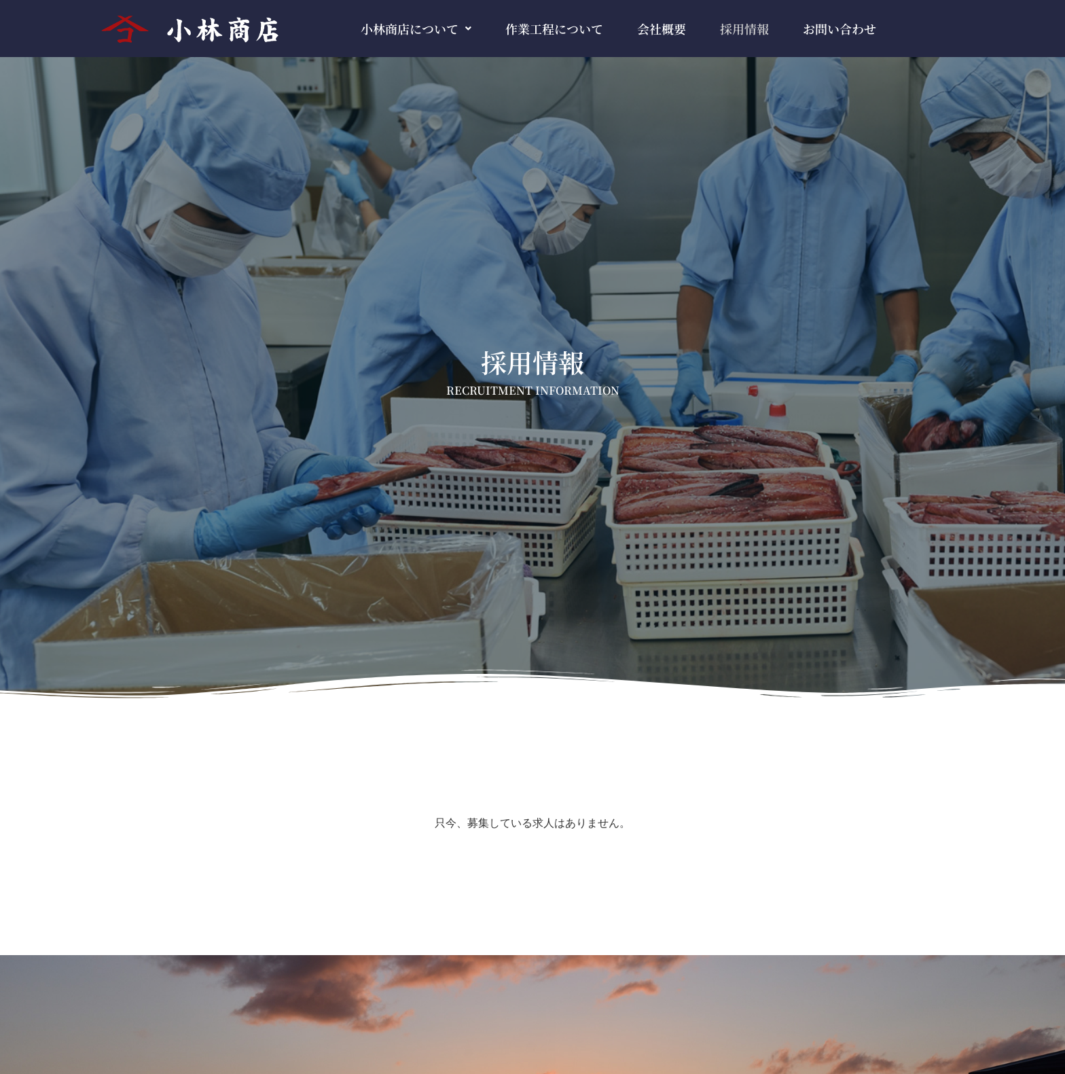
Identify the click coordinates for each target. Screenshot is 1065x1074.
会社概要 (661, 28)
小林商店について (416, 28)
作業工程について (554, 28)
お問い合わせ (839, 28)
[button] (416, 28)
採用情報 (744, 28)
